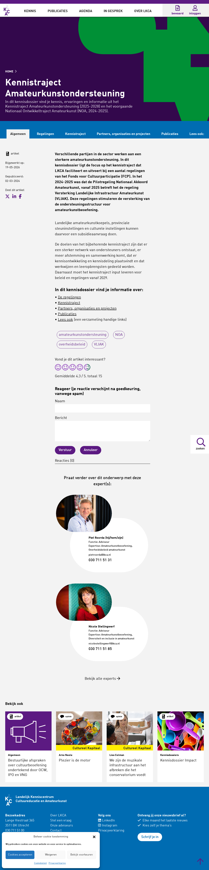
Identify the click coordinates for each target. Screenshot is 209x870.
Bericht (102, 428)
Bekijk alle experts (102, 679)
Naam (102, 405)
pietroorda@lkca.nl (100, 555)
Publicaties (58, 11)
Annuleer (91, 450)
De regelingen (69, 297)
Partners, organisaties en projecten (123, 134)
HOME (11, 71)
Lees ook (65, 320)
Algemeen (18, 134)
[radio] (58, 368)
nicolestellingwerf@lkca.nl (104, 643)
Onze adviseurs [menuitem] (61, 825)
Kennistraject (75, 134)
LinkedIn (106, 820)
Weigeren (51, 854)
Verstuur (65, 450)
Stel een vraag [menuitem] (60, 820)
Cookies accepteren (20, 854)
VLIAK (99, 344)
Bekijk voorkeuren (81, 854)
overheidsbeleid (72, 344)
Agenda (85, 11)
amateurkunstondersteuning (82, 335)
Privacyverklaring (57, 863)
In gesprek (113, 11)
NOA (119, 335)
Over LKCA (142, 11)
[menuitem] (30, 10)
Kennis (30, 11)
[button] (94, 837)
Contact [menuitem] (56, 830)
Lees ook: (196, 134)
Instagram (107, 825)
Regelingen (45, 134)
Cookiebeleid (40, 863)
